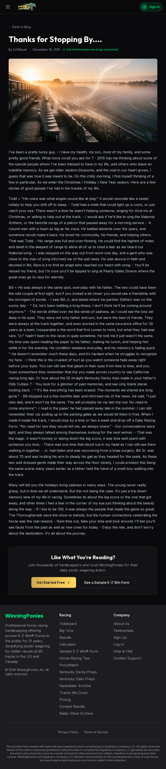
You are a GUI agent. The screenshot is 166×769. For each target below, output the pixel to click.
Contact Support (127, 658)
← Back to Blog (20, 27)
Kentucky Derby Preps (78, 672)
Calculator (67, 644)
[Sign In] (151, 6)
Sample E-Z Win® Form (78, 651)
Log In (118, 644)
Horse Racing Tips (74, 658)
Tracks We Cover (73, 693)
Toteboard (68, 623)
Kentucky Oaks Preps (77, 679)
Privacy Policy (68, 732)
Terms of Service (95, 732)
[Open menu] (7, 7)
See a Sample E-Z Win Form (106, 582)
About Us (121, 623)
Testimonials (123, 630)
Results (65, 637)
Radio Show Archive (76, 713)
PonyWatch (68, 665)
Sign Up (120, 637)
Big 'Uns (66, 630)
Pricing (65, 699)
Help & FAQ (122, 651)
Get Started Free (54, 582)
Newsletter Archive (75, 686)
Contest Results (72, 706)
